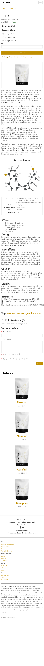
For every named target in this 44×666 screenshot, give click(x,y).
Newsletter (4, 580)
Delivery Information (7, 545)
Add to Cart (22, 53)
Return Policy (5, 547)
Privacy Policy (5, 549)
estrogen (25, 313)
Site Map (4, 561)
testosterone (13, 313)
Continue (39, 364)
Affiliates (4, 568)
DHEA (11, 8)
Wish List (4, 577)
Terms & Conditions (7, 551)
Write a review (27, 57)
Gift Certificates (6, 566)
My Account (5, 575)
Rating (5, 359)
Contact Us (4, 556)
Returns (3, 558)
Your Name (7, 332)
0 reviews (17, 57)
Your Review (7, 339)
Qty (2, 44)
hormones (36, 313)
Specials (3, 570)
